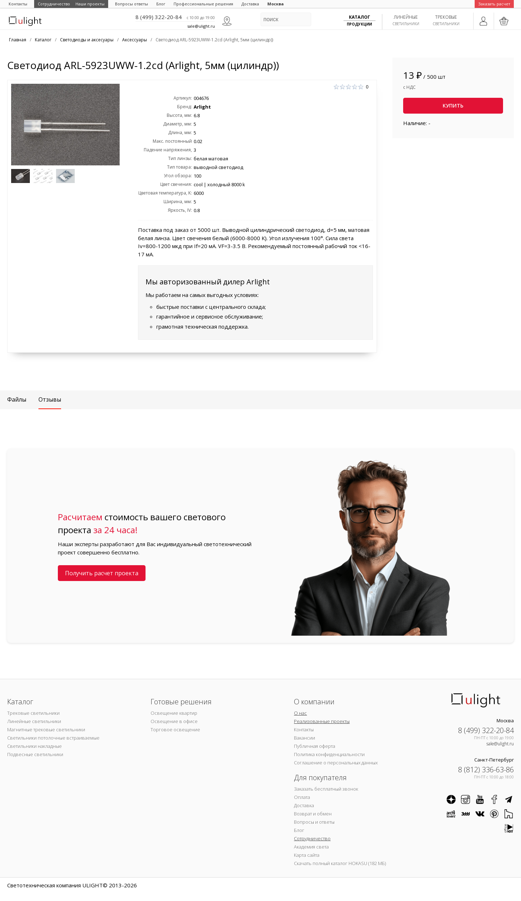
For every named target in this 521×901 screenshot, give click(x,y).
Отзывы (49, 399)
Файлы (16, 399)
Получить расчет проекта (101, 573)
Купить (453, 105)
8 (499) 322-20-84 (158, 16)
